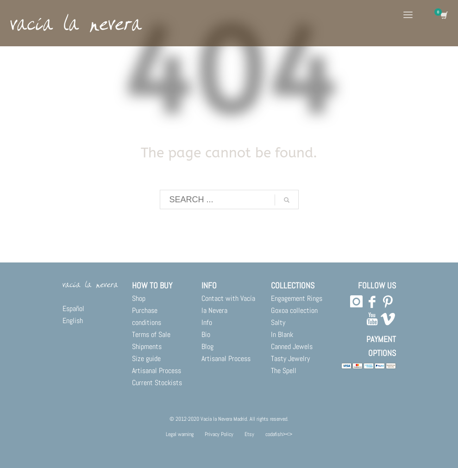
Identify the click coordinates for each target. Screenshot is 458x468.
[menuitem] (90, 309)
